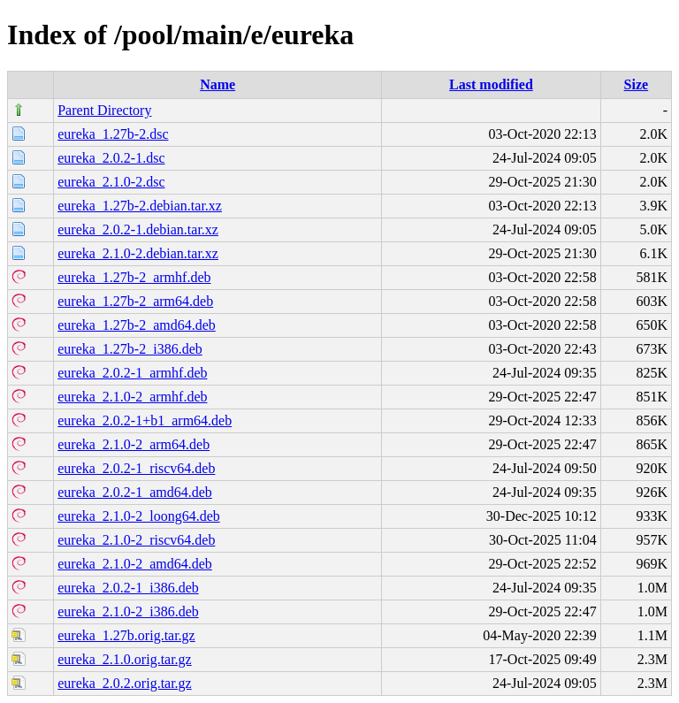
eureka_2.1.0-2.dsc (110, 181)
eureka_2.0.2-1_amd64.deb (134, 492)
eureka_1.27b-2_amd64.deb (136, 324)
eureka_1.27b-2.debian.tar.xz (139, 205)
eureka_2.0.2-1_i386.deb (128, 587)
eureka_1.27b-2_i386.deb (129, 348)
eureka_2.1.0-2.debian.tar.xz (137, 253)
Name (217, 84)
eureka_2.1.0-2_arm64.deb (133, 444)
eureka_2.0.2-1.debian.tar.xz (137, 229)
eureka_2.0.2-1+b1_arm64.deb (144, 420)
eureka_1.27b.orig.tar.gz (126, 635)
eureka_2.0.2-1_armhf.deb (132, 372)
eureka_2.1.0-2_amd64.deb (134, 563)
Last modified (491, 84)
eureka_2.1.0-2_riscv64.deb (136, 539)
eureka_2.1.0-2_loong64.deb (138, 515)
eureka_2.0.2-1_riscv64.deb (136, 468)
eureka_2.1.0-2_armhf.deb (132, 396)
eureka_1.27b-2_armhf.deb (133, 277)
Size (636, 84)
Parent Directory (104, 110)
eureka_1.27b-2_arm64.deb (135, 301)
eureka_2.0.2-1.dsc (110, 157)
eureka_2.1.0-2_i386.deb (128, 611)
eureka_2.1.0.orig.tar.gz (124, 659)
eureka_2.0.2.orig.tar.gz (124, 683)
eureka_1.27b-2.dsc (112, 133)
